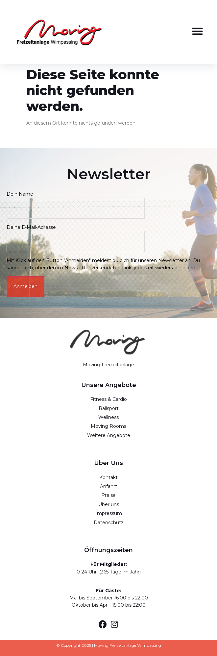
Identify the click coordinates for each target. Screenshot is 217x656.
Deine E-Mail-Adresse (76, 234)
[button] (197, 31)
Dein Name (76, 201)
